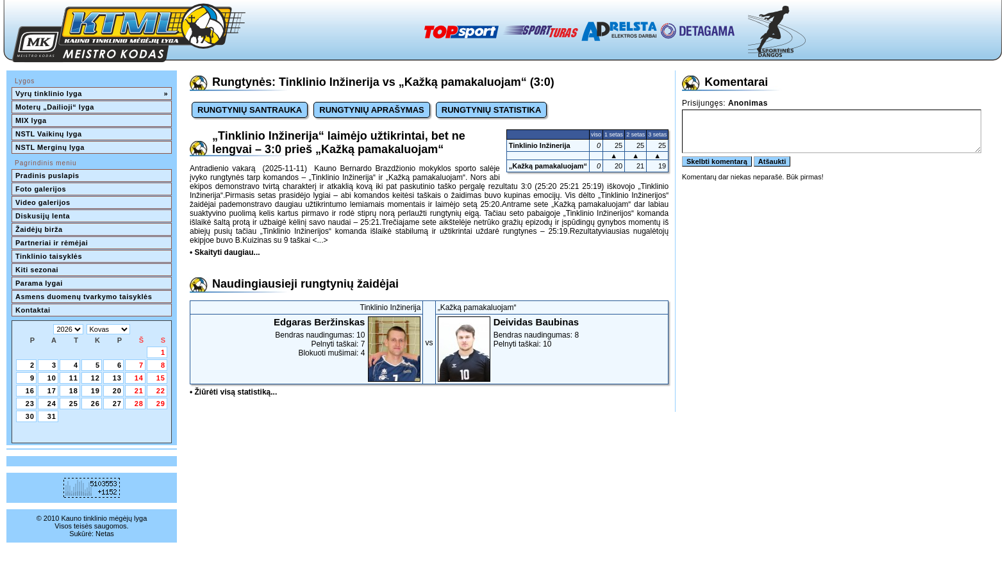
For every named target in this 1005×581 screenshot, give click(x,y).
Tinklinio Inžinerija (539, 145)
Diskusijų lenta (42, 216)
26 (95, 403)
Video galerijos (43, 202)
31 (51, 416)
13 (117, 378)
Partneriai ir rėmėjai (51, 243)
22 (160, 391)
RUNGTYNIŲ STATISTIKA (492, 110)
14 (139, 378)
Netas (105, 533)
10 (51, 378)
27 (117, 403)
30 (30, 416)
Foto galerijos (40, 189)
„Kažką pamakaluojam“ (548, 166)
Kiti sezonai (36, 270)
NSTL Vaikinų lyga (48, 134)
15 (160, 378)
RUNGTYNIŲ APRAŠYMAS (371, 110)
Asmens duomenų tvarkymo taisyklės (83, 296)
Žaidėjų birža (39, 229)
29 (160, 403)
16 (30, 391)
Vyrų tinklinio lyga (91, 93)
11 (73, 378)
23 (30, 403)
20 (117, 391)
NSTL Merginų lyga (50, 147)
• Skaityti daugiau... (225, 252)
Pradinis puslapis (47, 175)
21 (139, 391)
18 (73, 391)
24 (51, 403)
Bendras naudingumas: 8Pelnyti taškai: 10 (552, 332)
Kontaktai (33, 310)
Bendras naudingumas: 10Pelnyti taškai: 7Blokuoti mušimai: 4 (306, 336)
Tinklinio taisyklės (48, 256)
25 (73, 403)
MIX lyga (31, 120)
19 (95, 391)
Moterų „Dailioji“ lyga (54, 107)
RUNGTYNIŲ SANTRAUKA (249, 110)
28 (139, 403)
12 (95, 378)
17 (51, 391)
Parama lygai (39, 283)
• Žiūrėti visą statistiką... (233, 392)
